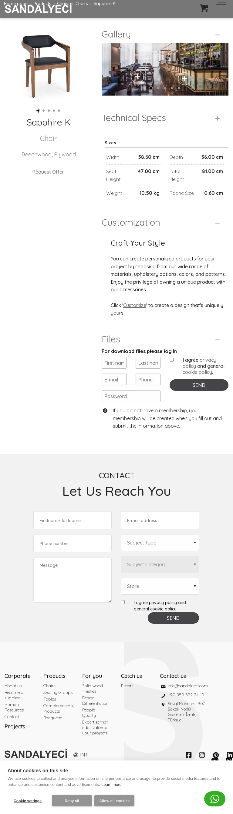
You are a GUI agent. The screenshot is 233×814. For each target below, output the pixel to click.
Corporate (18, 690)
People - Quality (90, 726)
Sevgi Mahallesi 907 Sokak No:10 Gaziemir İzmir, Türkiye (186, 726)
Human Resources (14, 721)
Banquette (52, 732)
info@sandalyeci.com (188, 700)
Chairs (49, 700)
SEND (199, 400)
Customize (134, 319)
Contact (12, 731)
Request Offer (48, 172)
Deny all (72, 801)
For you (92, 690)
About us (13, 700)
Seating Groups (58, 706)
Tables (49, 713)
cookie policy (197, 387)
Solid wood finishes (92, 702)
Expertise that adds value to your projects (95, 742)
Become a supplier (14, 709)
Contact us (173, 690)
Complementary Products (58, 722)
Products (54, 690)
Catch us (131, 690)
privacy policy (163, 616)
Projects (15, 740)
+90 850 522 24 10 (186, 709)
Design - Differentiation (95, 714)
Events (127, 700)
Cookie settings (28, 801)
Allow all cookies (116, 801)
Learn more (111, 786)
